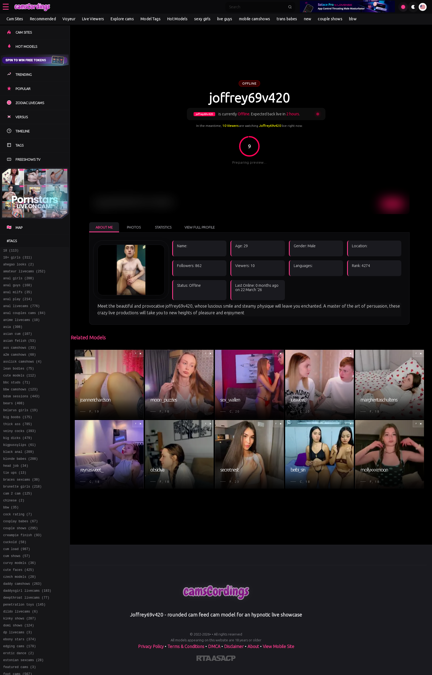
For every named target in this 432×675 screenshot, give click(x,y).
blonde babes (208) (20, 483)
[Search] (257, 7)
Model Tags (150, 19)
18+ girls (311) (17, 259)
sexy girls (202, 19)
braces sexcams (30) (21, 506)
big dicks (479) (17, 460)
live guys (224, 19)
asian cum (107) (17, 344)
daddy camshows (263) (22, 623)
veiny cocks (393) (19, 452)
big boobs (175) (17, 437)
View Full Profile (199, 227)
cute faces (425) (18, 607)
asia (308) (12, 336)
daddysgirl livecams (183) (27, 630)
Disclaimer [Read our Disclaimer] (234, 646)
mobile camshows (254, 19)
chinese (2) (13, 530)
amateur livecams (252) (24, 274)
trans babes (287, 19)
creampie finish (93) (22, 568)
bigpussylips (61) (19, 468)
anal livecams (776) (21, 313)
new (307, 19)
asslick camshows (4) (22, 375)
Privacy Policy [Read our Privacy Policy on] (151, 646)
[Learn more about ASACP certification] (223, 659)
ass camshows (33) (19, 359)
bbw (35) (11, 537)
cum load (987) (16, 584)
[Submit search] (290, 7)
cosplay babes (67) (20, 553)
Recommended (43, 19)
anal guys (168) (17, 290)
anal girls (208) (18, 282)
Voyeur (68, 19)
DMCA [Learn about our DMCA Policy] (214, 646)
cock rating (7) (17, 545)
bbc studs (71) (16, 398)
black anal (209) (18, 475)
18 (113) (11, 251)
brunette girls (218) (22, 514)
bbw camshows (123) (20, 406)
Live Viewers (93, 19)
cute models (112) (19, 390)
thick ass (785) (17, 444)
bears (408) (13, 421)
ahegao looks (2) (18, 266)
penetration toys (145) (24, 646)
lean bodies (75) (18, 382)
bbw (352, 19)
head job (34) (15, 491)
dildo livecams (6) (20, 654)
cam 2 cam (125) (17, 522)
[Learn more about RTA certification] (204, 659)
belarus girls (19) (20, 429)
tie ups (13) (14, 499)
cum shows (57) (16, 592)
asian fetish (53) (19, 352)
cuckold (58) (14, 576)
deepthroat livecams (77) (26, 638)
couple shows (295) (20, 561)
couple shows (330, 19)
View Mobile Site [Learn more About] (278, 646)
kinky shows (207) (19, 661)
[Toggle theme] (413, 7)
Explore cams (122, 19)
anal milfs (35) (17, 297)
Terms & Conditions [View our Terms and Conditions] (185, 646)
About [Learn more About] (253, 646)
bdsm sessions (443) (21, 413)
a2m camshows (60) (19, 367)
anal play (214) (17, 305)
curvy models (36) (19, 599)
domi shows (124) (18, 669)
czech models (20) (19, 615)
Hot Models (177, 19)
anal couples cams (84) (24, 321)
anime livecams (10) (21, 328)
